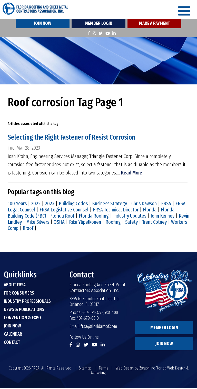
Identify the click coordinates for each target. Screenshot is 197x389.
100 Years (17, 204)
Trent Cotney (154, 223)
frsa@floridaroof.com (99, 327)
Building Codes (73, 204)
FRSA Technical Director (116, 210)
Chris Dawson (144, 204)
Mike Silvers (37, 223)
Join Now (42, 24)
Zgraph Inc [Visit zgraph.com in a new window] (147, 368)
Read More (131, 174)
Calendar (13, 335)
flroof (28, 229)
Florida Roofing (94, 216)
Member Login (98, 24)
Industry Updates (129, 216)
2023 (49, 204)
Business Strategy (109, 204)
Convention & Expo (22, 318)
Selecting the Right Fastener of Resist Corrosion (74, 138)
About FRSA (15, 285)
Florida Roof (62, 216)
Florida (149, 210)
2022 (36, 204)
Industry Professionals (27, 302)
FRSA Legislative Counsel (64, 210)
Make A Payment (154, 24)
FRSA (166, 204)
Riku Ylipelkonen (85, 223)
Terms (103, 368)
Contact (12, 343)
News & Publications (24, 310)
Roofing (113, 223)
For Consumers (19, 294)
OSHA (59, 223)
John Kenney (162, 216)
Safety (131, 223)
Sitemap (85, 368)
